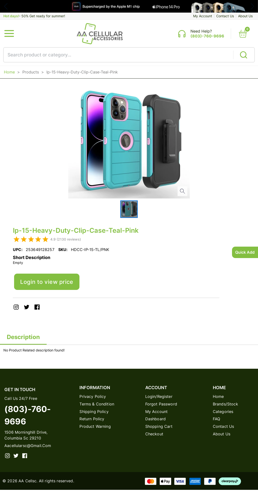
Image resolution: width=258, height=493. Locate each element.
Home (9, 73)
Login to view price (48, 283)
